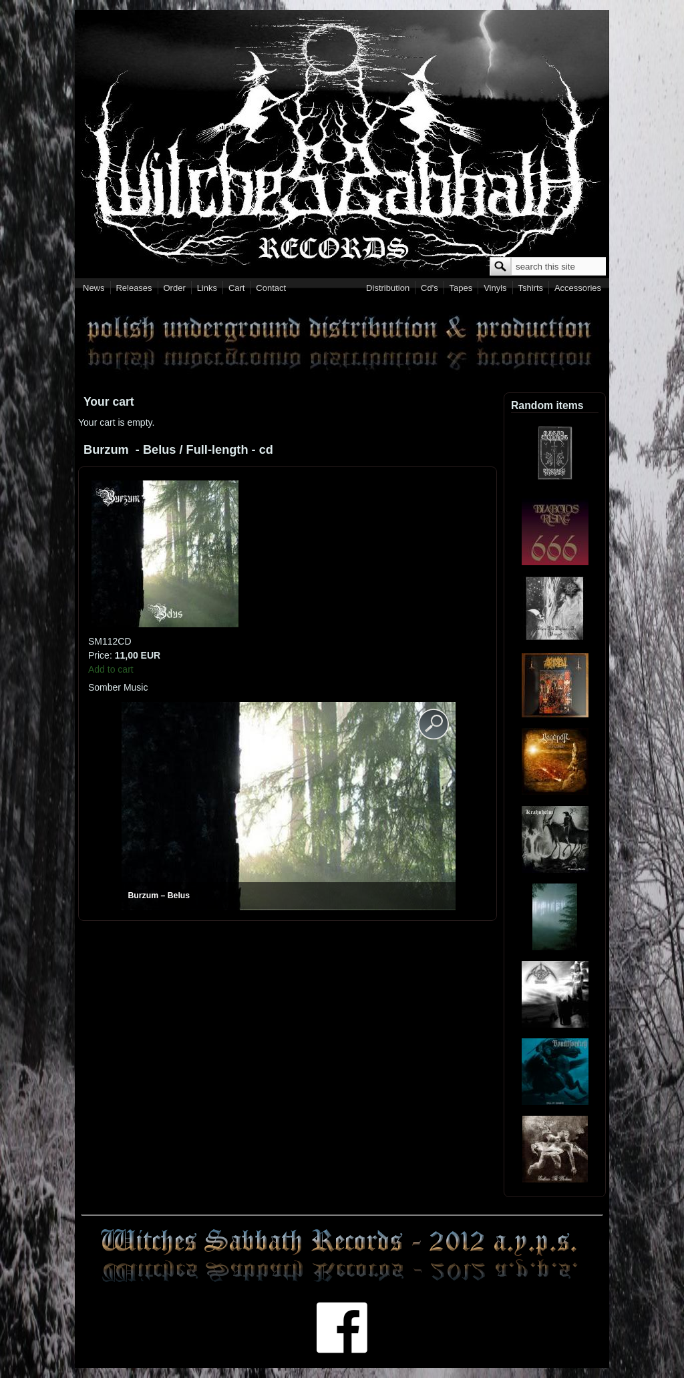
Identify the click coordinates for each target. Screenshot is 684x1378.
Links (207, 288)
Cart (236, 288)
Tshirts (530, 288)
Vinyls (495, 288)
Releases (134, 288)
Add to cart (111, 669)
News (94, 288)
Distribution (387, 288)
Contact (271, 288)
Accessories (577, 288)
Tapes (461, 288)
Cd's (429, 288)
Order (175, 288)
